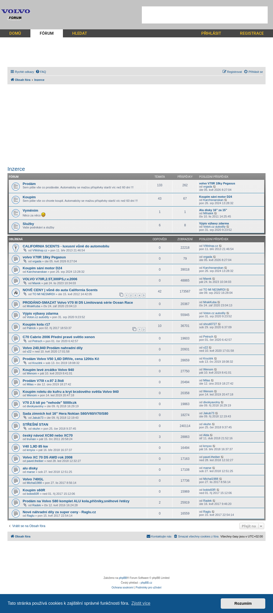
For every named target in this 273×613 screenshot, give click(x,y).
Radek (36, 505)
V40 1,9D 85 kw (35, 446)
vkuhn (36, 428)
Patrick (31, 328)
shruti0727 (210, 324)
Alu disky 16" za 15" (213, 210)
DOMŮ (15, 33)
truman (31, 439)
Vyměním (30, 210)
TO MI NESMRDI (43, 294)
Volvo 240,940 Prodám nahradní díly (53, 348)
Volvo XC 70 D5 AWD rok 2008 (48, 457)
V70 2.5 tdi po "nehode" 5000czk (50, 403)
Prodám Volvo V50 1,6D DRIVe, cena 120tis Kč (61, 359)
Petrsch (37, 341)
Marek (36, 283)
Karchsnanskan (213, 199)
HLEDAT (79, 33)
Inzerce (16, 169)
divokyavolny (35, 406)
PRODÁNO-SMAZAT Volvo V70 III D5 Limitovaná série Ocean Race (78, 302)
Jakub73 (37, 417)
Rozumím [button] (243, 603)
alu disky (30, 468)
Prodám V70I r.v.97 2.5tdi (43, 381)
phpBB (123, 577)
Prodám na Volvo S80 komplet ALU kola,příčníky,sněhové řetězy (76, 501)
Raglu (30, 515)
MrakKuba (33, 306)
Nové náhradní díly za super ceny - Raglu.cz (59, 512)
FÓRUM (47, 33)
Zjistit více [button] (140, 603)
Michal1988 (34, 482)
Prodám (29, 184)
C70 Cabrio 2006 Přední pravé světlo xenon (59, 337)
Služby (28, 224)
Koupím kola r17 (36, 324)
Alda (206, 435)
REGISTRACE (252, 33)
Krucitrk (37, 363)
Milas (30, 384)
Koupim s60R (34, 490)
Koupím (29, 197)
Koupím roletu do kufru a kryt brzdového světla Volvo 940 (71, 392)
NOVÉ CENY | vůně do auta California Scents (60, 290)
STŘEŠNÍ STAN (35, 424)
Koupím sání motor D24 (215, 196)
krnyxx (31, 450)
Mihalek (208, 213)
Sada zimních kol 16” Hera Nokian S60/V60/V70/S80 (65, 414)
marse (31, 471)
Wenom (32, 373)
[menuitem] (40, 72)
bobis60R (33, 493)
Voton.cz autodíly (214, 226)
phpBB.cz (146, 582)
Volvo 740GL (33, 479)
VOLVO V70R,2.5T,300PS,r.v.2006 (50, 279)
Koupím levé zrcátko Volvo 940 (48, 370)
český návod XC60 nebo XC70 (48, 435)
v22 (29, 351)
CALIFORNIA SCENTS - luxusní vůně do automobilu (66, 246)
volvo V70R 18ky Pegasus (217, 183)
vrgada (207, 186)
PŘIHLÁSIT (211, 33)
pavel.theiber (35, 460)
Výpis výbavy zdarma (214, 223)
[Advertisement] (204, 15)
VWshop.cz (39, 250)
